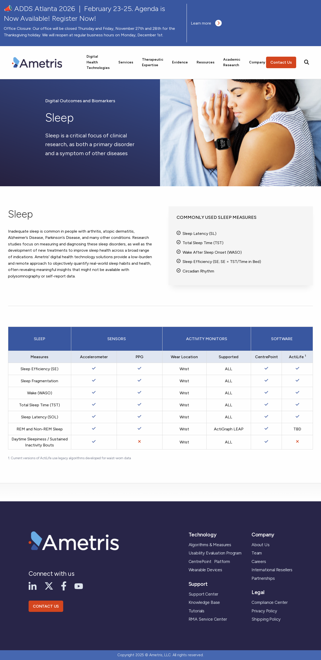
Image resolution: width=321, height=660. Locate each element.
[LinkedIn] (33, 585)
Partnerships (263, 578)
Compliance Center (270, 602)
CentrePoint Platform (209, 561)
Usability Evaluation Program (215, 552)
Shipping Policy (266, 619)
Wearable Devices (205, 569)
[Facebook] (63, 585)
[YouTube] (78, 585)
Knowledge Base (204, 602)
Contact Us (281, 62)
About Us (261, 544)
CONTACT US (46, 606)
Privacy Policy (264, 610)
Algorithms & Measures (210, 544)
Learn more (206, 23)
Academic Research (231, 62)
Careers (259, 561)
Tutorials (196, 610)
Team (257, 552)
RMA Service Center (208, 619)
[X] (49, 585)
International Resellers (272, 569)
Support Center (203, 594)
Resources (205, 62)
